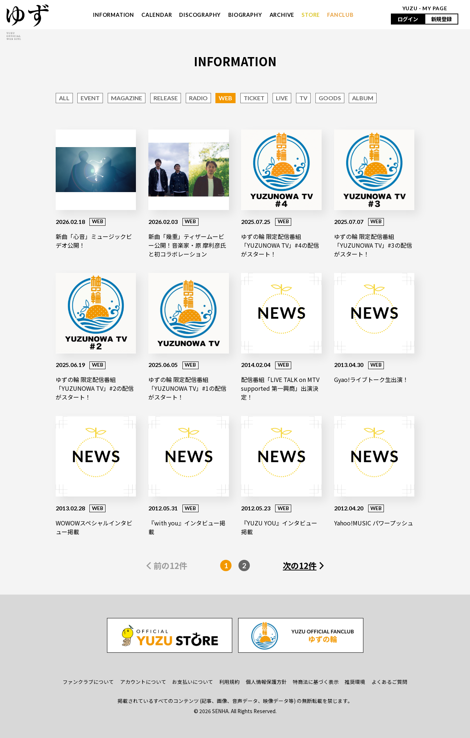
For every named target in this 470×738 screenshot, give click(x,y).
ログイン (407, 19)
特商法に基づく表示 (316, 681)
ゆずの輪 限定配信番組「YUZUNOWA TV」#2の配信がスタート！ (95, 388)
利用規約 (229, 681)
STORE (310, 15)
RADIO (198, 97)
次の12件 (300, 565)
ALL (64, 97)
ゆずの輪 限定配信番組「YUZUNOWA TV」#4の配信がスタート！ (280, 245)
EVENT (90, 97)
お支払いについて (192, 681)
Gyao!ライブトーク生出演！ (371, 379)
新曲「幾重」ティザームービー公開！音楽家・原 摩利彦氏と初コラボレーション (187, 245)
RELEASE (165, 97)
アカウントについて (143, 681)
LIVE (282, 97)
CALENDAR (156, 15)
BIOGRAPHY (245, 15)
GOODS (330, 97)
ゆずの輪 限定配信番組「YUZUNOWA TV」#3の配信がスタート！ (373, 245)
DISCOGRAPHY (200, 15)
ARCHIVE (282, 15)
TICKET (254, 97)
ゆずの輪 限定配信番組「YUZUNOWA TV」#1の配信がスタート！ (187, 388)
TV (303, 97)
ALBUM (362, 97)
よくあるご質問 (389, 681)
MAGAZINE (126, 97)
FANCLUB (340, 15)
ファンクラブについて (88, 681)
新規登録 (441, 19)
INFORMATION (113, 15)
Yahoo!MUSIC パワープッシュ (373, 522)
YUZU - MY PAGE (424, 8)
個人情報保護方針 (266, 681)
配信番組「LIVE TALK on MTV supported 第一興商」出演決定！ (280, 388)
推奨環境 (355, 681)
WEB (225, 97)
